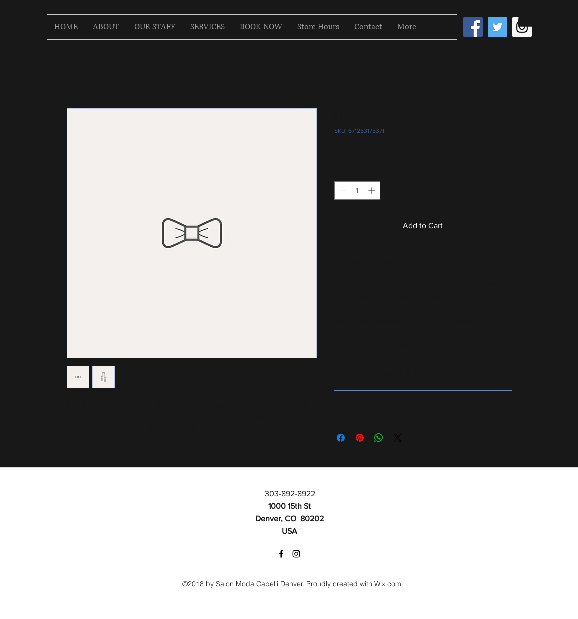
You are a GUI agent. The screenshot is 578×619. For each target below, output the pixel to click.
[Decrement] (342, 190)
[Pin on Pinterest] (360, 438)
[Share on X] (398, 438)
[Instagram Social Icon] (522, 27)
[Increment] (372, 190)
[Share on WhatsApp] (379, 438)
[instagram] (296, 554)
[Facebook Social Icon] (473, 27)
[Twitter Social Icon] (497, 27)
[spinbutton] (357, 190)
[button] (525, 16)
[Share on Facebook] (341, 438)
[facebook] (281, 554)
